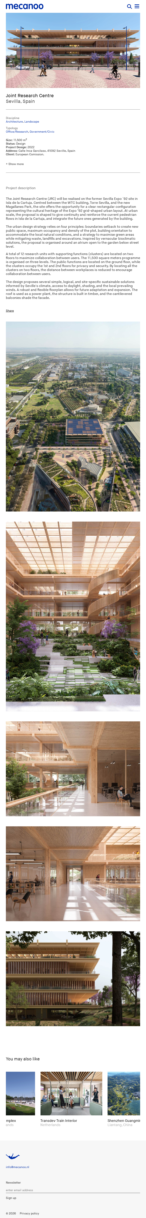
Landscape (31, 121)
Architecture (14, 121)
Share (10, 311)
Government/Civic (42, 131)
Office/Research (17, 131)
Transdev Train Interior (60, 1121)
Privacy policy (29, 1213)
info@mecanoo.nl (17, 1167)
